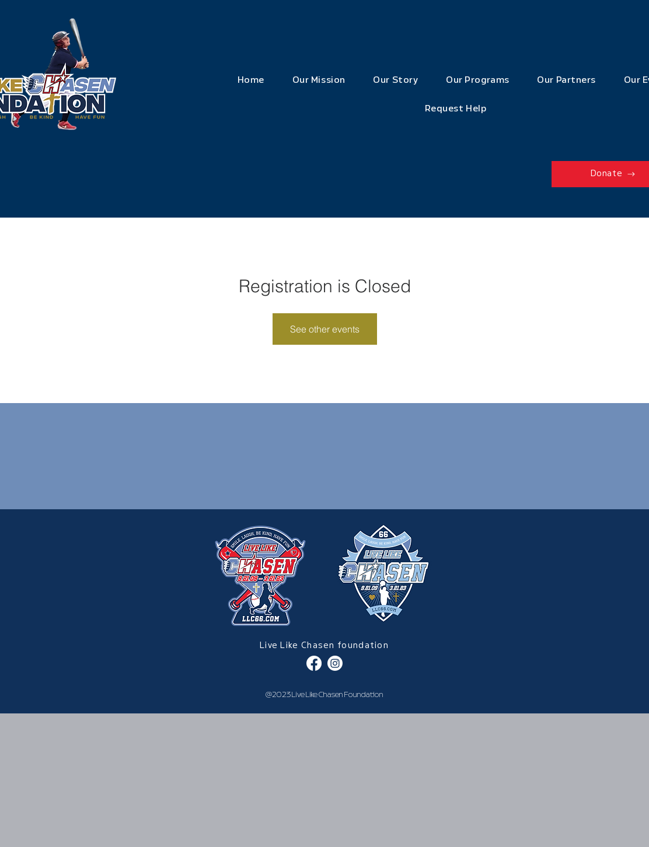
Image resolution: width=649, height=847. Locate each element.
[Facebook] (314, 663)
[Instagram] (335, 663)
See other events (325, 329)
